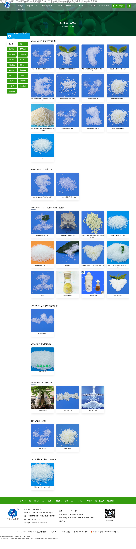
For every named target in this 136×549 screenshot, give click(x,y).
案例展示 (59, 5)
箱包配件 (12, 70)
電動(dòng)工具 (12, 75)
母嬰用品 (23, 49)
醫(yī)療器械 (24, 44)
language (119, 5)
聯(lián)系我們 (104, 5)
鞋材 (11, 81)
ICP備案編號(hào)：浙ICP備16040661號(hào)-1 (76, 541)
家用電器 (23, 70)
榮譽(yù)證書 (70, 5)
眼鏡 (22, 75)
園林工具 (12, 59)
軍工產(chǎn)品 (24, 59)
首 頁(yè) (20, 5)
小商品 (11, 86)
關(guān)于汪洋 (32, 5)
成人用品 (23, 86)
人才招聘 (92, 5)
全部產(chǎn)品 (12, 44)
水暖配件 (12, 49)
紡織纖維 (23, 81)
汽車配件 (23, 54)
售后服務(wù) (22, 9)
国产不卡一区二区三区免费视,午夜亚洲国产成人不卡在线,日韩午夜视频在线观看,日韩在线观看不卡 (29, 548)
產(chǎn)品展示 (47, 5)
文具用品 (12, 54)
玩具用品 (12, 65)
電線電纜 (12, 91)
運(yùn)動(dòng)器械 (24, 65)
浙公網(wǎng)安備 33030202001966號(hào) (105, 541)
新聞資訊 (82, 5)
